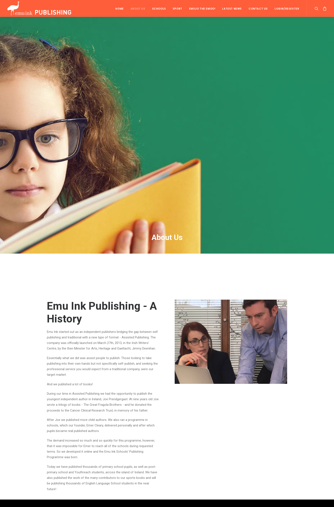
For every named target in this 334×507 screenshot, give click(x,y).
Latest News (232, 8)
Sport (177, 8)
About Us (138, 8)
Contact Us (258, 8)
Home (119, 8)
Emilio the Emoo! (202, 8)
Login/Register (287, 8)
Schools (159, 8)
